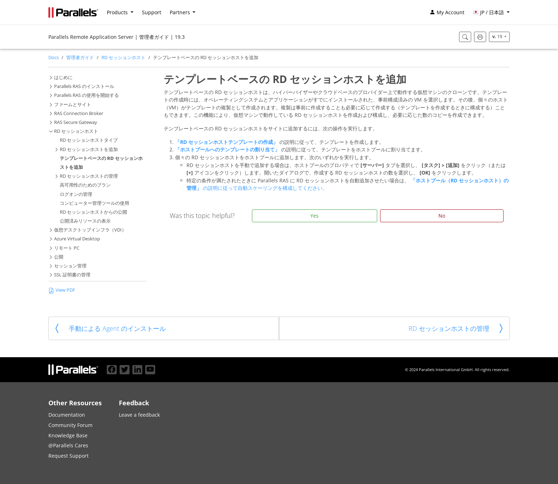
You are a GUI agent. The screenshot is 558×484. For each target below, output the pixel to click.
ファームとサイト (72, 105)
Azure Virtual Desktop (77, 239)
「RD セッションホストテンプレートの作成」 (227, 142)
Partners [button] (180, 12)
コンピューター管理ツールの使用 (94, 203)
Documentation (66, 414)
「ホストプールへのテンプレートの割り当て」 (228, 149)
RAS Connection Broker (78, 113)
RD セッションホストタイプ (89, 140)
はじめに (63, 77)
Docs (53, 57)
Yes (314, 215)
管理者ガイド (80, 57)
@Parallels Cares (68, 445)
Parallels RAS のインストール (84, 86)
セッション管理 (70, 266)
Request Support (68, 455)
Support (151, 12)
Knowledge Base (68, 435)
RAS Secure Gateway (75, 122)
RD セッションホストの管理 (89, 176)
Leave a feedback (139, 414)
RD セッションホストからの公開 (93, 212)
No (441, 215)
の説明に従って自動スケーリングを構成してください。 (265, 187)
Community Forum (70, 425)
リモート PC (66, 248)
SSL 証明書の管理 (72, 275)
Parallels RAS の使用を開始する (86, 95)
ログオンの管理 (76, 194)
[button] (491, 12)
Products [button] (118, 12)
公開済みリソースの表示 (85, 221)
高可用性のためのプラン (85, 185)
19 (497, 36)
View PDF (61, 290)
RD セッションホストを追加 (89, 149)
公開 (58, 257)
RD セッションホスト (123, 57)
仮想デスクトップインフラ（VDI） (90, 230)
